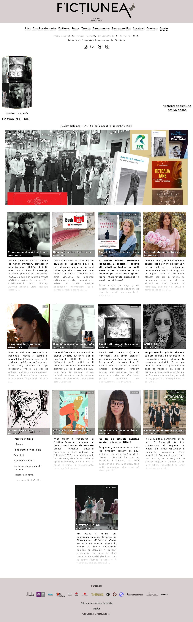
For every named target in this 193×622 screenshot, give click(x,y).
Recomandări (121, 28)
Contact (152, 28)
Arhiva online (177, 110)
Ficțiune (64, 28)
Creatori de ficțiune (177, 105)
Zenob (85, 28)
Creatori (138, 28)
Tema (75, 28)
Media (96, 608)
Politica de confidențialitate (96, 603)
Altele (164, 28)
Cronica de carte (44, 28)
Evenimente (101, 28)
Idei (27, 28)
